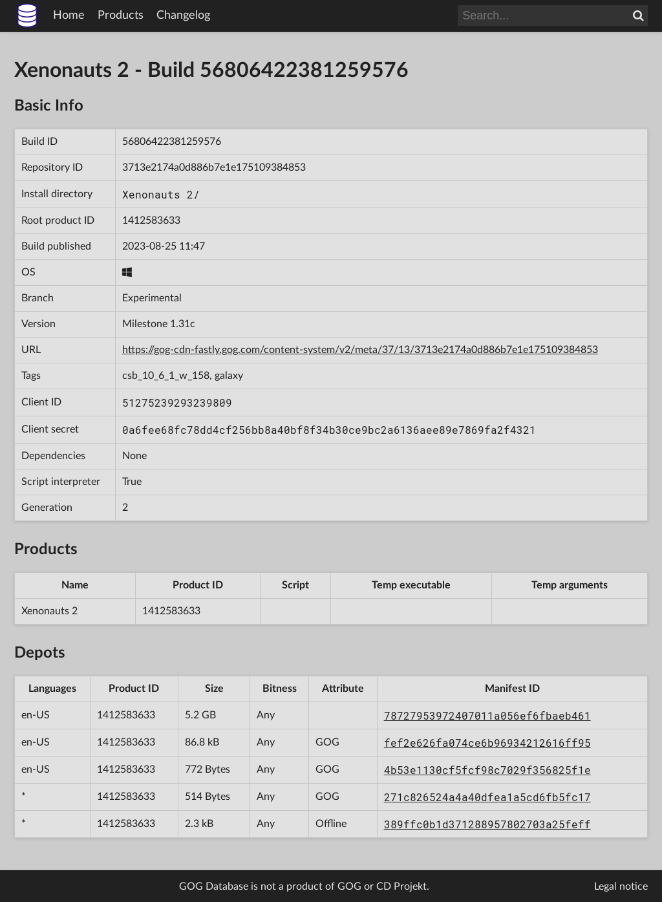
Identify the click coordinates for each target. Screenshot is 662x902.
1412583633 (151, 220)
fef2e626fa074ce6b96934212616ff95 (487, 742)
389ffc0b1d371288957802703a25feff (487, 824)
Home (69, 15)
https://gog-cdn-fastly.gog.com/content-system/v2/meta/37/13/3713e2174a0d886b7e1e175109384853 (360, 350)
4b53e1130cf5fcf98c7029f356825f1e (487, 770)
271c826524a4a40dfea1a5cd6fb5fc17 (487, 797)
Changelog (183, 15)
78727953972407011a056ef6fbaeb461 (487, 715)
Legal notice (621, 886)
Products (121, 15)
